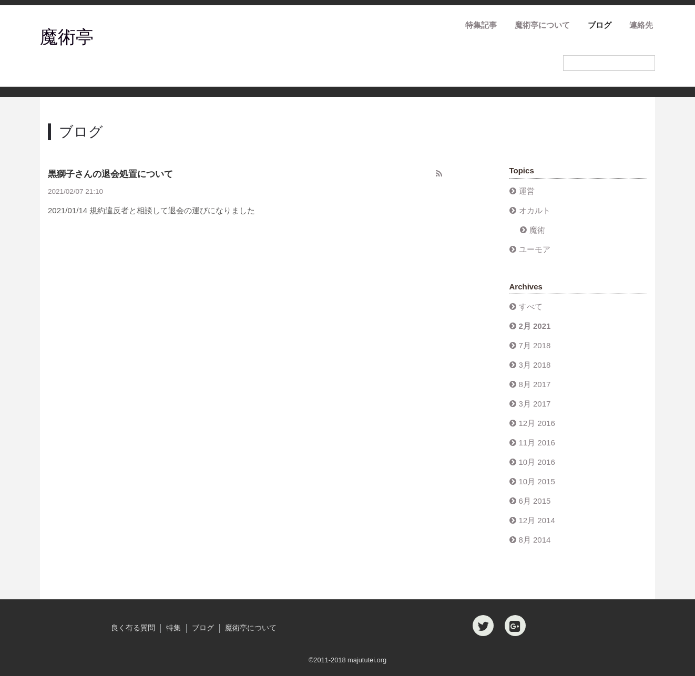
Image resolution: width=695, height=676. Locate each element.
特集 (173, 628)
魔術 (537, 229)
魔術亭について (542, 24)
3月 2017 (535, 403)
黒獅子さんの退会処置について (110, 174)
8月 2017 (535, 384)
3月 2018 (535, 364)
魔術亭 (67, 37)
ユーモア (534, 249)
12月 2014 (537, 520)
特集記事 (481, 24)
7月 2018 (535, 345)
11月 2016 (537, 442)
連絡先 (641, 24)
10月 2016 (537, 461)
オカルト (534, 210)
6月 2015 (535, 500)
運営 (527, 190)
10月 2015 (537, 481)
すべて (531, 306)
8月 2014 (535, 539)
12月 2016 (537, 423)
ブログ (599, 24)
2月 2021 (535, 325)
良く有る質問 (133, 628)
